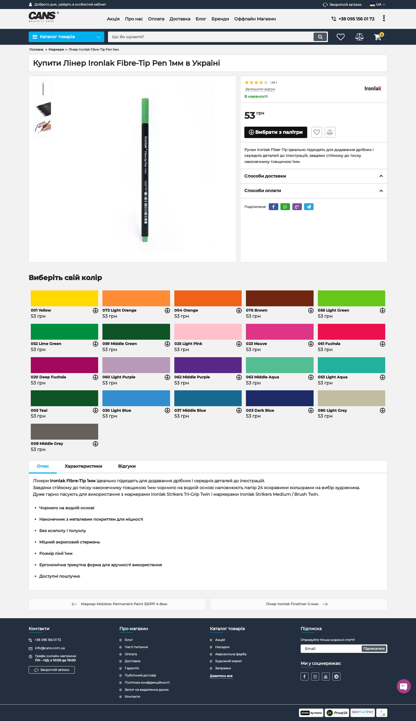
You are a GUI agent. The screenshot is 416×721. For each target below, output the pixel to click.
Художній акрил (228, 661)
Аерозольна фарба (230, 654)
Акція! (220, 640)
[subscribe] (344, 648)
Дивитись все (221, 676)
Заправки (223, 668)
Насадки (222, 647)
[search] (218, 37)
